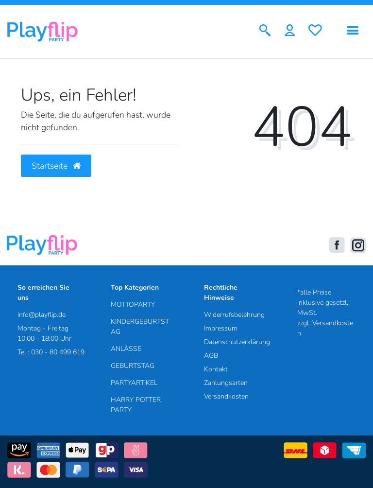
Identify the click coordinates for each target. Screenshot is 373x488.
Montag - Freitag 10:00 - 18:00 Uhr (44, 333)
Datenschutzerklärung (237, 342)
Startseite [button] (56, 166)
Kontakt (216, 369)
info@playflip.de (41, 314)
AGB (211, 355)
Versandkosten (226, 396)
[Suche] (265, 31)
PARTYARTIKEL (134, 382)
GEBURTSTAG (132, 365)
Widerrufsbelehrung (234, 314)
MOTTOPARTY (133, 304)
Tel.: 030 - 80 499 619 (51, 352)
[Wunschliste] (315, 31)
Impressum (220, 328)
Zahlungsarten (226, 382)
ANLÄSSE (126, 348)
